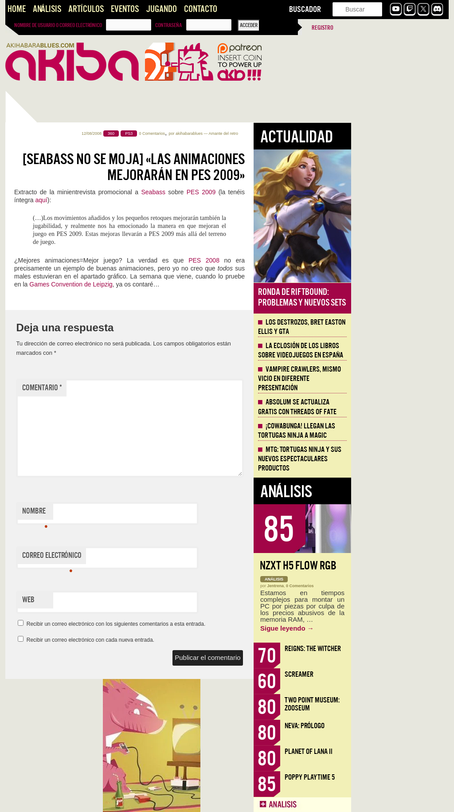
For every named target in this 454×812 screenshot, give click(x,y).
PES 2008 (301, 260)
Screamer (396, 674)
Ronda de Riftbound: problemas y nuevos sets (399, 297)
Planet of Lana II (406, 751)
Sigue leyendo (384, 628)
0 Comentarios (250, 133)
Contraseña (168, 25)
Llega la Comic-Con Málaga (45, 502)
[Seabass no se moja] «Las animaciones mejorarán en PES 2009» (231, 167)
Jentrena (373, 586)
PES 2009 (298, 192)
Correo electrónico (149, 557)
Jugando (161, 9)
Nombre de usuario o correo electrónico (58, 25)
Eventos (125, 9)
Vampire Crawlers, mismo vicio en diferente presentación (397, 378)
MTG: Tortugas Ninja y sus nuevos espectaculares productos (397, 459)
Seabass (251, 192)
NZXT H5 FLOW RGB (395, 566)
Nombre (132, 513)
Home (17, 9)
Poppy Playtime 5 (407, 777)
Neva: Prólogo (402, 726)
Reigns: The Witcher (410, 648)
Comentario (140, 387)
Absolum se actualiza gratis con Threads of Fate (395, 407)
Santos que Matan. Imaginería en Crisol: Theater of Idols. (49, 615)
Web (126, 599)
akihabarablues (286, 133)
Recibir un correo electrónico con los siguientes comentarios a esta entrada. (213, 624)
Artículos (86, 9)
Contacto (200, 9)
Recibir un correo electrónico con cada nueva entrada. (188, 640)
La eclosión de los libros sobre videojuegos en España (398, 350)
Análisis (47, 9)
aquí (139, 200)
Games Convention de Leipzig (168, 284)
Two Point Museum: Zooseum (409, 704)
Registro (322, 27)
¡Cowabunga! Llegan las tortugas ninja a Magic (394, 431)
